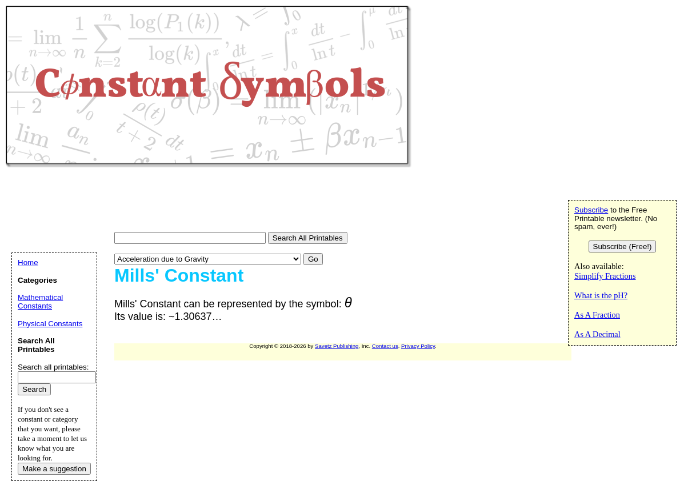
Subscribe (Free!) (622, 246)
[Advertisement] (214, 201)
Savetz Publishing (336, 346)
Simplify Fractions (605, 275)
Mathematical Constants (40, 301)
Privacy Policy (418, 346)
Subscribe (591, 210)
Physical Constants (50, 323)
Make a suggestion (54, 468)
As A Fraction (597, 314)
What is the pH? (600, 295)
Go (313, 259)
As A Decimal (597, 334)
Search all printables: (53, 367)
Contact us (385, 346)
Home (28, 262)
